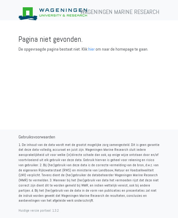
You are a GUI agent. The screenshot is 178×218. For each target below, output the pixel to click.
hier (91, 49)
